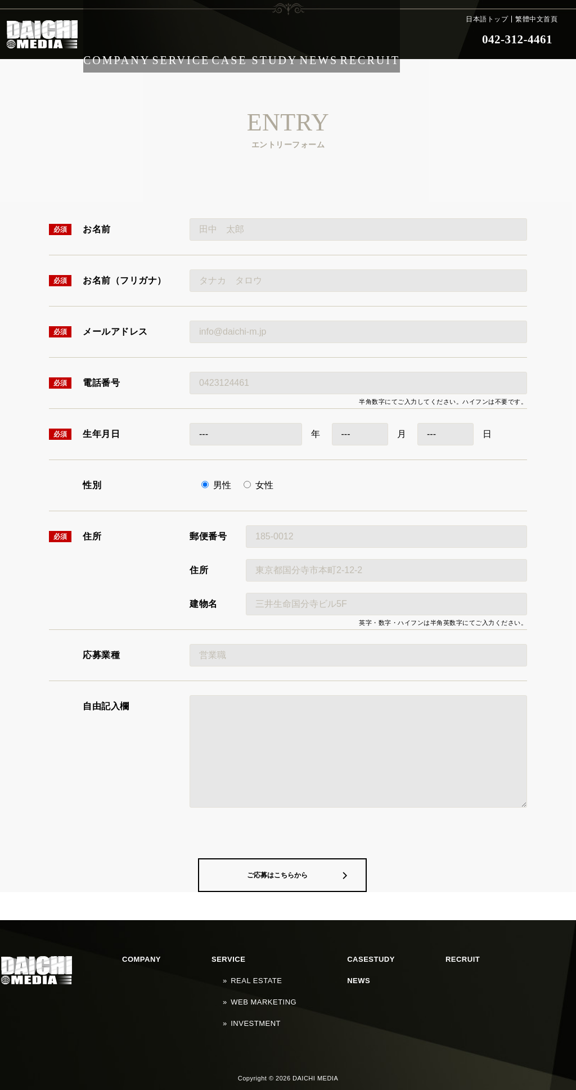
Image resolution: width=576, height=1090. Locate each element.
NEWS (340, 39)
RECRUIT (401, 39)
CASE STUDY (269, 39)
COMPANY (119, 39)
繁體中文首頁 (536, 19)
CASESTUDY (280, 988)
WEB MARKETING (207, 1009)
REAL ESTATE (201, 999)
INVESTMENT (200, 1020)
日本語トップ (487, 19)
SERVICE (191, 39)
